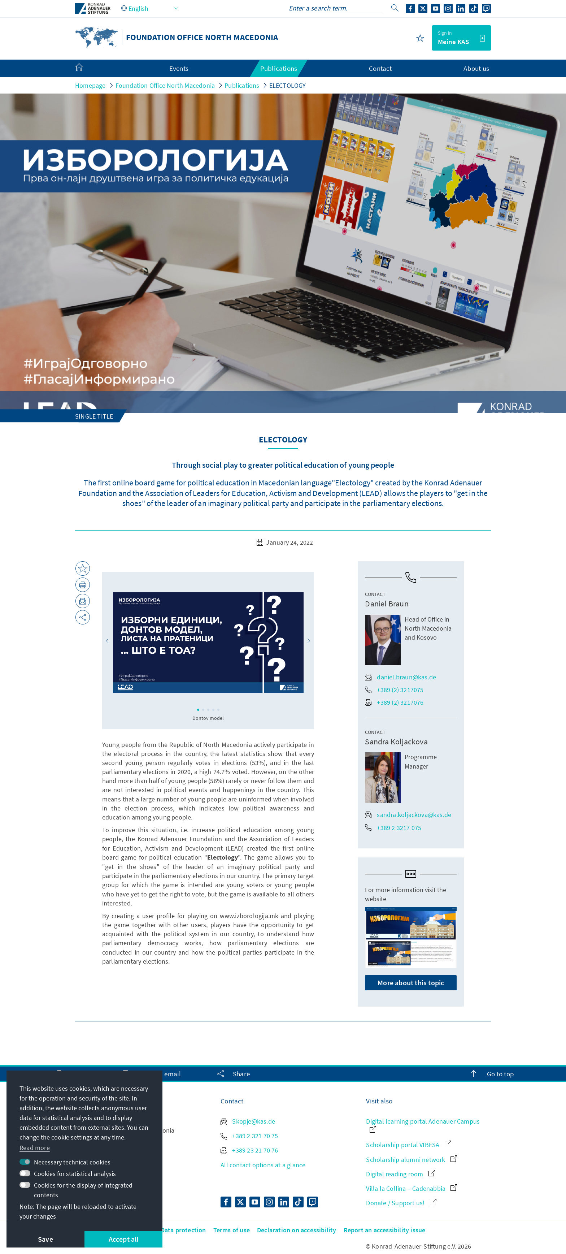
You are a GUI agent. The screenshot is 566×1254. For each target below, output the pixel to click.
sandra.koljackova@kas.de (408, 814)
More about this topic (411, 982)
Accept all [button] (124, 1239)
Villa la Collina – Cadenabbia (411, 1188)
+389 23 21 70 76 (249, 1150)
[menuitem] (86, 68)
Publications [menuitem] (278, 68)
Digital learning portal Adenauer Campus (423, 1125)
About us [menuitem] (476, 68)
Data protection (183, 1230)
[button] (107, 641)
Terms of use (231, 1230)
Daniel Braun (386, 603)
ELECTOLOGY (287, 85)
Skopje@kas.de (248, 1121)
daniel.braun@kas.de (400, 677)
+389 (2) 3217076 (394, 702)
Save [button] (45, 1239)
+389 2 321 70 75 (249, 1136)
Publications (242, 85)
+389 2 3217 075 (393, 827)
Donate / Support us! (401, 1203)
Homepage (90, 85)
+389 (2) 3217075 (394, 690)
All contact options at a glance (263, 1165)
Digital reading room (400, 1174)
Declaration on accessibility (296, 1230)
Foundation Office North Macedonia (165, 85)
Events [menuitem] (178, 68)
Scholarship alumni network (411, 1159)
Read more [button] (34, 1147)
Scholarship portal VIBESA (408, 1145)
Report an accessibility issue (385, 1230)
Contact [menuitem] (380, 68)
